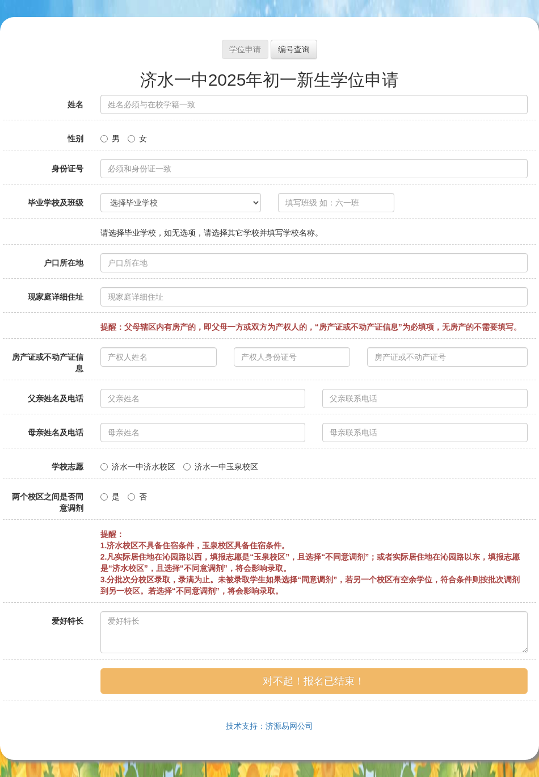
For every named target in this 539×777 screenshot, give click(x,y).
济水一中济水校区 (137, 466)
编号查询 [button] (294, 49)
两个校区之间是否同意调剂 (47, 502)
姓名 (75, 104)
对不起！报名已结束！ (314, 681)
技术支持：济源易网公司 (269, 725)
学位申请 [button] (245, 49)
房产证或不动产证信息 (47, 362)
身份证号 (67, 168)
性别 (75, 138)
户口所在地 (63, 262)
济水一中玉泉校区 (220, 466)
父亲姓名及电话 (55, 398)
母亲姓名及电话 (55, 432)
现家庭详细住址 (55, 296)
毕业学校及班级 (55, 202)
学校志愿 (67, 466)
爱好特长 (67, 620)
